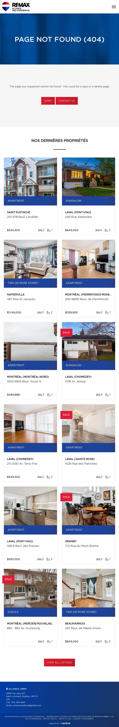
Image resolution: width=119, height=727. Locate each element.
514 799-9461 (18, 702)
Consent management (83, 719)
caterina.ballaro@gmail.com (27, 706)
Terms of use (64, 719)
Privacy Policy (50, 719)
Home (48, 101)
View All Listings (59, 663)
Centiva (65, 723)
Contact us (67, 101)
